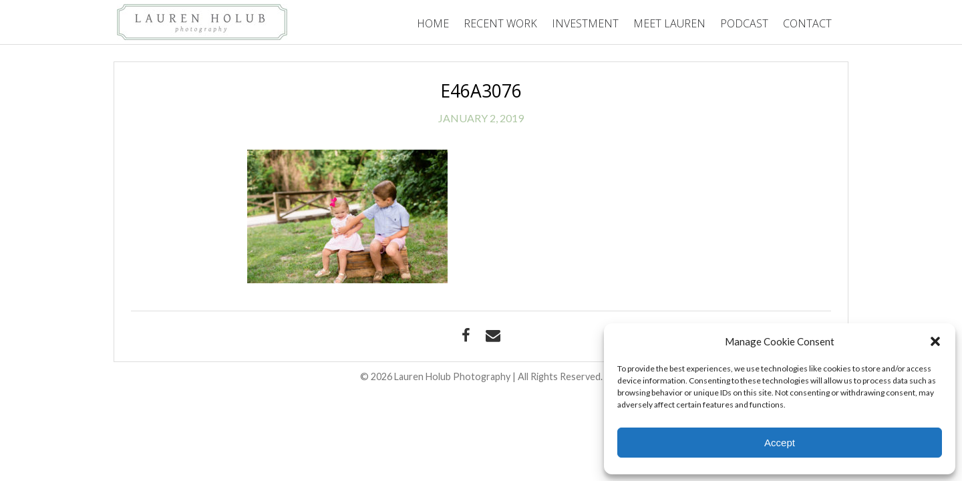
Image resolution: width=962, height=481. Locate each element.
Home (433, 23)
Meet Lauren (669, 23)
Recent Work (500, 23)
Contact (807, 23)
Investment (585, 23)
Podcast (744, 23)
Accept (779, 442)
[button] (935, 341)
